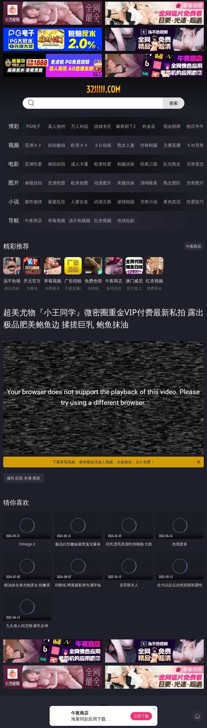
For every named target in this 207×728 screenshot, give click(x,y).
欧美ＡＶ (79, 145)
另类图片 (195, 183)
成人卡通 (79, 164)
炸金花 (148, 126)
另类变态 (195, 164)
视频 (13, 145)
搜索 (173, 103)
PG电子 (33, 126)
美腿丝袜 (125, 183)
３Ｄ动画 (102, 145)
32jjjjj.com (103, 89)
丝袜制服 (148, 145)
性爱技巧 (195, 202)
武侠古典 (102, 202)
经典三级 (148, 164)
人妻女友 (79, 202)
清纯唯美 (148, 183)
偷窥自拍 (33, 183)
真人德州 (56, 126)
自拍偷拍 (56, 145)
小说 (13, 201)
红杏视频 (102, 220)
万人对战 (79, 126)
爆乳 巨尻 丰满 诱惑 (23, 478)
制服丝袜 (125, 164)
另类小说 (148, 202)
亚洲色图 (56, 183)
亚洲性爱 (33, 164)
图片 (13, 182)
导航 (13, 220)
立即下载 (141, 716)
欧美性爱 (102, 164)
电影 (13, 163)
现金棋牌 (172, 126)
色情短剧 (125, 220)
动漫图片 (102, 183)
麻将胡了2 (126, 126)
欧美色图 (79, 183)
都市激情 (33, 202)
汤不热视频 (79, 220)
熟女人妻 (125, 145)
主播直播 (172, 145)
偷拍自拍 (56, 164)
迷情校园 (125, 202)
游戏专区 (102, 126)
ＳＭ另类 (195, 145)
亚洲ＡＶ (33, 145)
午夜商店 (33, 220)
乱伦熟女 (172, 164)
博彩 (13, 126)
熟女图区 (172, 183)
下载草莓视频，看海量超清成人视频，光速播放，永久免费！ (127, 462)
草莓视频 (56, 220)
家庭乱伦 (56, 202)
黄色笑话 (172, 202)
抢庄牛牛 (195, 126)
